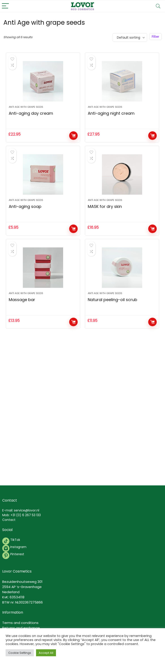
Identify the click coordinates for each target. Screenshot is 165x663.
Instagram (17, 547)
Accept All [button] (46, 653)
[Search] (158, 6)
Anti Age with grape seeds (26, 107)
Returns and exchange (21, 628)
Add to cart (73, 135)
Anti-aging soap (25, 206)
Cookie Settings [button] (19, 653)
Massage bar (22, 299)
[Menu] (5, 6)
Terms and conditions (20, 622)
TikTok (14, 539)
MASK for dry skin (105, 206)
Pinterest (17, 554)
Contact (8, 520)
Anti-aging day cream (31, 113)
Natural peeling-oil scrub (112, 299)
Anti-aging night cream (111, 113)
